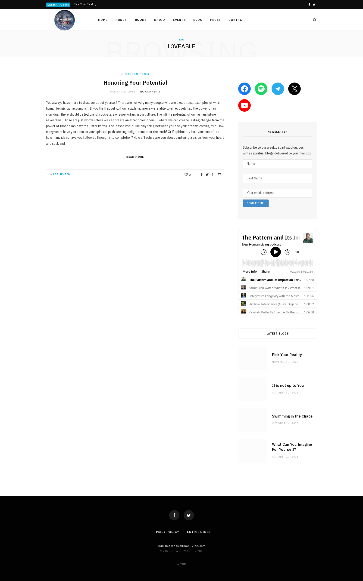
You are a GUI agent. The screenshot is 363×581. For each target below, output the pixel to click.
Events (179, 20)
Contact (236, 20)
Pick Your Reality (85, 4)
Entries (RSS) (199, 532)
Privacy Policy (165, 532)
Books (141, 20)
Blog (197, 20)
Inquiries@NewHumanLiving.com (181, 545)
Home (103, 20)
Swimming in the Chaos (292, 416)
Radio (159, 20)
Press (215, 20)
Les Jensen (61, 174)
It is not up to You (288, 385)
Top (181, 564)
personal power (137, 74)
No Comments (150, 91)
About (121, 20)
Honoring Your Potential (135, 82)
